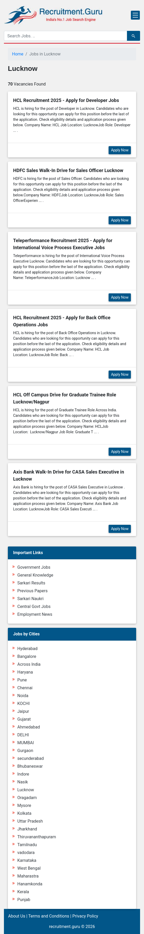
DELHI (23, 734)
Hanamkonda (29, 883)
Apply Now (120, 150)
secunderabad (30, 758)
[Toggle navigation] (135, 15)
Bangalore (26, 656)
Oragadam (27, 797)
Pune (22, 679)
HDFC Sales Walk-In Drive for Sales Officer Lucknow (68, 170)
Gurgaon (25, 750)
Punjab (23, 899)
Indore (23, 774)
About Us (16, 916)
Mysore (24, 805)
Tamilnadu (27, 844)
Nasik (22, 781)
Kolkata (24, 813)
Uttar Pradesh (30, 821)
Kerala (23, 891)
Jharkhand (27, 829)
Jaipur (23, 711)
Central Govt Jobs (34, 606)
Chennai (25, 687)
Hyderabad (27, 648)
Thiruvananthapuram (36, 836)
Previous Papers (32, 590)
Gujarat (24, 719)
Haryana (25, 672)
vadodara (26, 852)
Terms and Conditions (48, 916)
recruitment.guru (64, 926)
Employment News (34, 614)
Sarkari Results (31, 582)
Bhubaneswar (30, 766)
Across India (29, 664)
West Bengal (29, 868)
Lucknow (25, 789)
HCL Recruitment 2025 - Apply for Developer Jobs (66, 100)
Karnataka (26, 860)
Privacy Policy (85, 916)
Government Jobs (33, 567)
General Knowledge (35, 575)
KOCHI (23, 703)
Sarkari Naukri (30, 598)
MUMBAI (25, 742)
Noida (22, 695)
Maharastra (28, 876)
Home (17, 54)
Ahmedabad (28, 727)
